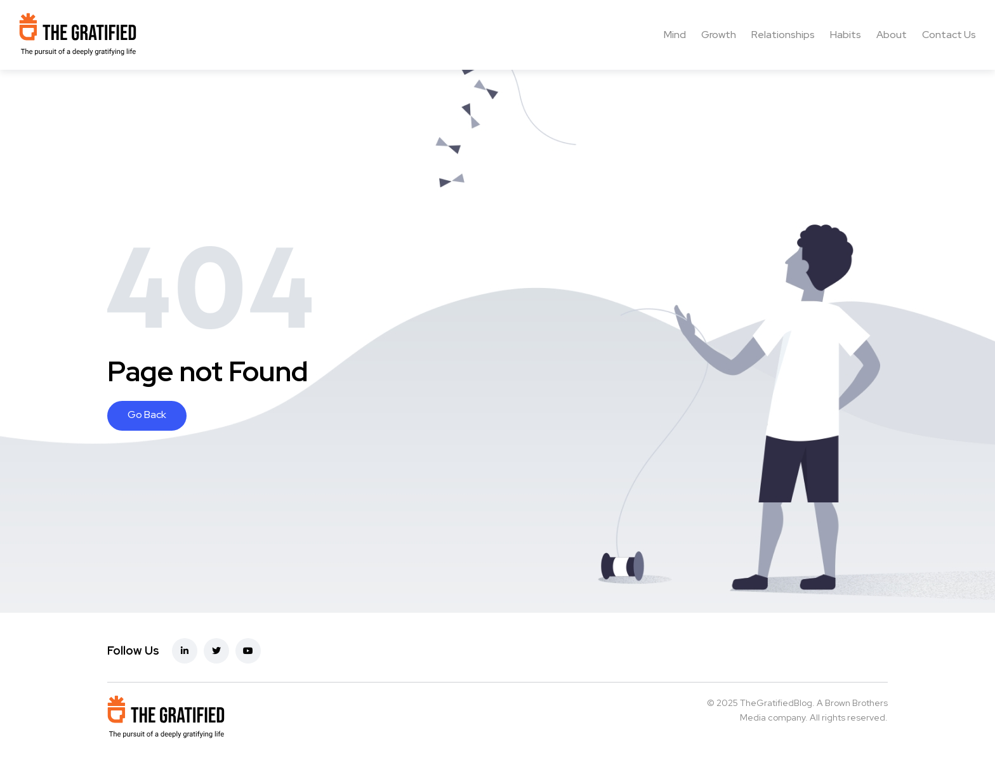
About (891, 34)
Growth (718, 34)
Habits (845, 34)
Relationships (783, 34)
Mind (675, 34)
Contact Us (949, 34)
